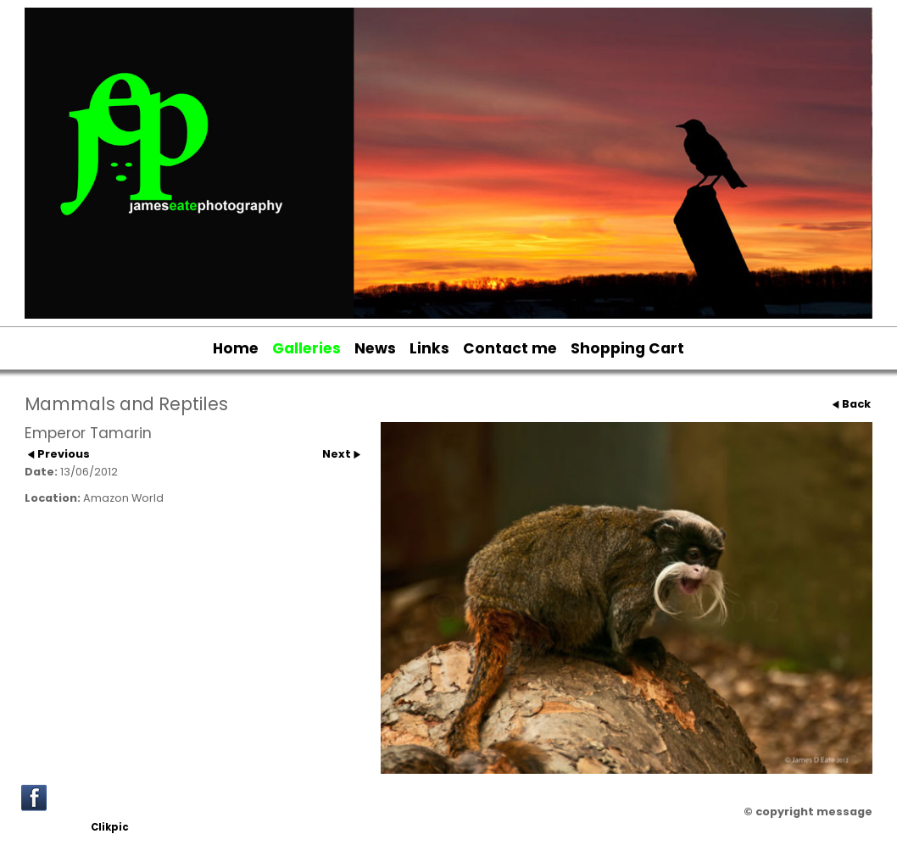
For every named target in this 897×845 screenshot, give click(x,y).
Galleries (306, 348)
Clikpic (110, 827)
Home (236, 348)
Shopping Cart (627, 348)
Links (429, 348)
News (375, 348)
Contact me (510, 348)
